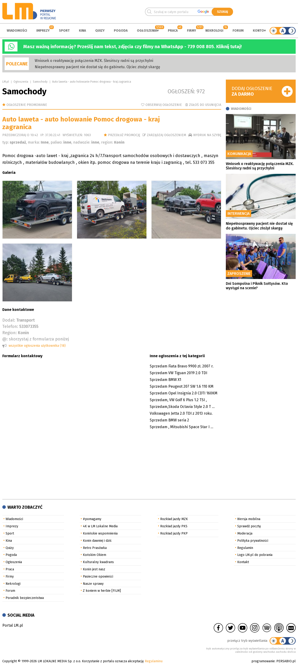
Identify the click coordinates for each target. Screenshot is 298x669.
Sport (64, 31)
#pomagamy (92, 519)
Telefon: (10, 326)
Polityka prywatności (252, 541)
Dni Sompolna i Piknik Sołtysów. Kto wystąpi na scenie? (257, 285)
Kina (82, 31)
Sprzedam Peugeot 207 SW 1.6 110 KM (181, 386)
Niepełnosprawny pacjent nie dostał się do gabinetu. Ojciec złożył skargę (97, 67)
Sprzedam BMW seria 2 (169, 420)
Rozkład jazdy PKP (174, 533)
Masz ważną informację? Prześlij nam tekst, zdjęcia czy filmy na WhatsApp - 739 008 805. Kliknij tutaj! (132, 46)
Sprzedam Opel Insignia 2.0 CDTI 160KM (183, 393)
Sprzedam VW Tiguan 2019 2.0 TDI (178, 373)
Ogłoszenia (147, 31)
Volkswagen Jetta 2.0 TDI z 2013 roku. (181, 413)
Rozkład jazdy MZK (174, 519)
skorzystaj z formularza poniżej (39, 339)
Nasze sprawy (93, 584)
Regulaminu (154, 661)
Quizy (100, 31)
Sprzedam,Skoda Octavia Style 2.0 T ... (182, 406)
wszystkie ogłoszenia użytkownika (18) (37, 346)
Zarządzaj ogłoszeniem (166, 135)
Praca (173, 31)
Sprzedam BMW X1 (165, 379)
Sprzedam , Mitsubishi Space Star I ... (181, 427)
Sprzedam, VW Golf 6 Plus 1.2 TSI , (178, 400)
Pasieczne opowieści (98, 576)
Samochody (40, 81)
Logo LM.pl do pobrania (254, 555)
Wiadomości (17, 31)
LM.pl (5, 81)
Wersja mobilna (248, 519)
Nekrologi (214, 31)
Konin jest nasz (94, 569)
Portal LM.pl (12, 625)
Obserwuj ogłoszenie (164, 105)
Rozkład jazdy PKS (173, 526)
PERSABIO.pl (286, 661)
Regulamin (245, 548)
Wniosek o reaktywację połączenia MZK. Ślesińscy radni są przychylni (94, 60)
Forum (238, 31)
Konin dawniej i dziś (97, 541)
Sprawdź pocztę (249, 526)
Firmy (191, 31)
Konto (258, 31)
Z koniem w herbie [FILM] (102, 591)
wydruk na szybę (207, 135)
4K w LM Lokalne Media (100, 526)
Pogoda (121, 31)
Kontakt (243, 562)
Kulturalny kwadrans (98, 562)
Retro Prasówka (95, 548)
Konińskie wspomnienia (100, 533)
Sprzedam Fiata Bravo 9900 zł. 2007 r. (181, 366)
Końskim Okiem (94, 555)
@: (5, 339)
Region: (9, 332)
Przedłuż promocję (124, 135)
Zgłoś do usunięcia (205, 105)
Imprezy (43, 31)
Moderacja (244, 533)
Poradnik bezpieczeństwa (25, 598)
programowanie (263, 661)
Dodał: (8, 320)
